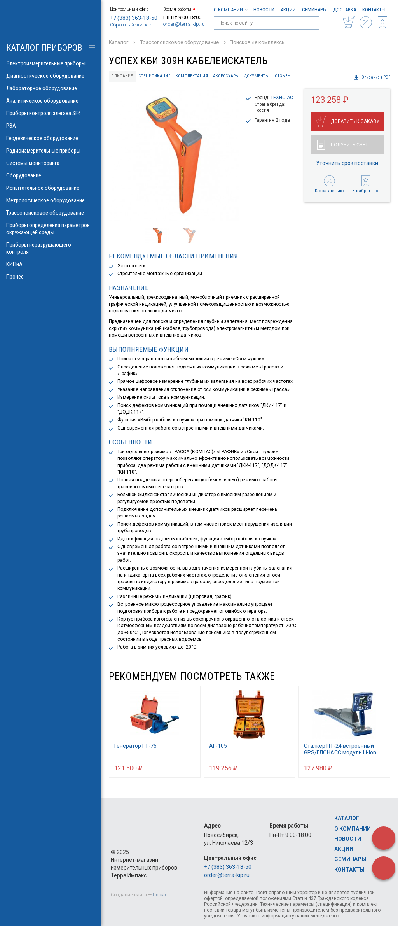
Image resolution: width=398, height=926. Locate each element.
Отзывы (283, 76)
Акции (288, 9)
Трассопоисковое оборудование (50, 212)
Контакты (374, 9)
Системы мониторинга (50, 163)
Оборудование (50, 175)
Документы (256, 76)
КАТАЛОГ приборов (44, 48)
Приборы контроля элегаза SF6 (50, 113)
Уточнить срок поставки (347, 163)
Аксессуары (226, 76)
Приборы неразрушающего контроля (50, 248)
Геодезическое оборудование (50, 138)
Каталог (346, 818)
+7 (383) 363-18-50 (133, 18)
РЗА (50, 125)
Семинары (314, 9)
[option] (174, 155)
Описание (122, 76)
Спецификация (154, 76)
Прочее (50, 276)
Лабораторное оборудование (50, 88)
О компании (230, 9)
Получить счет (342, 145)
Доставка (344, 9)
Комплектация (192, 76)
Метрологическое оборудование (50, 200)
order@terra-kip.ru (184, 24)
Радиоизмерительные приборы (50, 150)
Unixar (159, 895)
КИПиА (50, 264)
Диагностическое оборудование (50, 75)
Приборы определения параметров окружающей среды (50, 229)
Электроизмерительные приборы (50, 63)
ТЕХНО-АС (282, 97)
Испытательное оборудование (50, 187)
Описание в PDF (372, 77)
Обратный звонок (130, 25)
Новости (263, 9)
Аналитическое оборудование (50, 100)
